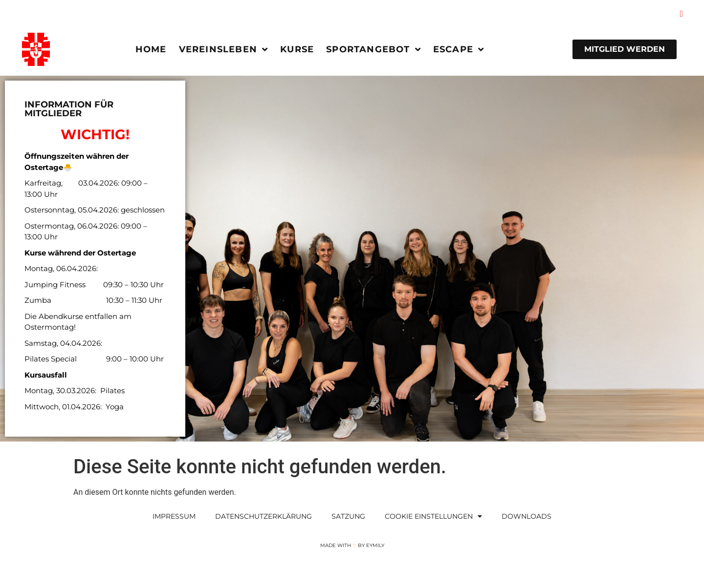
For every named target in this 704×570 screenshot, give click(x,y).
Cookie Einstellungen (433, 516)
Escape (458, 49)
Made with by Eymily (352, 545)
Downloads (526, 516)
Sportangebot (373, 49)
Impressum (174, 516)
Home (151, 49)
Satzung (348, 516)
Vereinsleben (223, 49)
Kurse (297, 49)
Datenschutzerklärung (263, 516)
